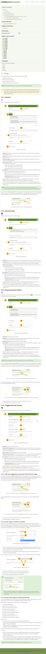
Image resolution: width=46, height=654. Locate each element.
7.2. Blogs (4, 9)
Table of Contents (7, 7)
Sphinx (28, 651)
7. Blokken (42, 1)
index (37, 1)
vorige (27, 1)
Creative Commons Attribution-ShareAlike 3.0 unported (24, 650)
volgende (32, 1)
